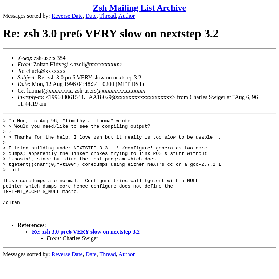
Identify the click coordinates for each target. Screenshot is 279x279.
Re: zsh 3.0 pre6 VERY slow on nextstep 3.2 (86, 250)
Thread (107, 16)
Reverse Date (67, 16)
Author (126, 16)
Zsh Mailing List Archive (139, 7)
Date (91, 16)
